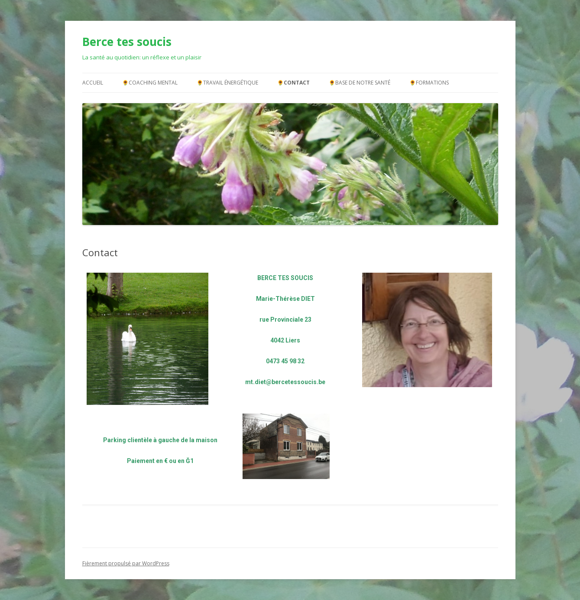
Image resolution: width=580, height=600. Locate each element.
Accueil (92, 82)
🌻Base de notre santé (359, 82)
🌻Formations (429, 82)
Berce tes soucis (127, 41)
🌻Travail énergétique (227, 82)
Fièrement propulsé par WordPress (125, 563)
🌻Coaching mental (150, 82)
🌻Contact (293, 82)
